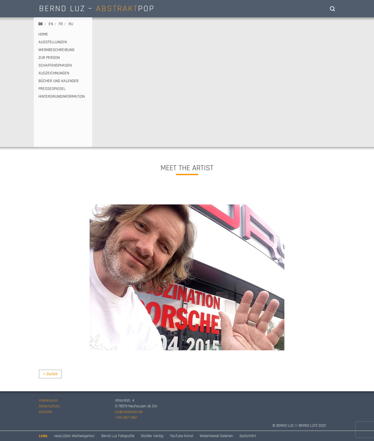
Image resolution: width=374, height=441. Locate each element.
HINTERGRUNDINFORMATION (61, 96)
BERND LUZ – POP (97, 8)
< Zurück (50, 374)
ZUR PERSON (49, 57)
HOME (43, 34)
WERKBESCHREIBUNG (56, 50)
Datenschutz (49, 406)
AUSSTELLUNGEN (52, 42)
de (40, 24)
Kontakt (45, 412)
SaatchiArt (247, 435)
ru (71, 24)
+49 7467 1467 (126, 417)
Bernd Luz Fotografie (117, 435)
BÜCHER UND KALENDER (58, 81)
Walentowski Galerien (216, 435)
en (51, 24)
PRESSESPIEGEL (51, 88)
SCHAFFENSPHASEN (55, 65)
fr (61, 24)
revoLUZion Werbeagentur (74, 435)
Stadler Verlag (152, 435)
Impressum (48, 400)
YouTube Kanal (181, 435)
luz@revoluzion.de (129, 411)
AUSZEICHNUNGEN (53, 73)
